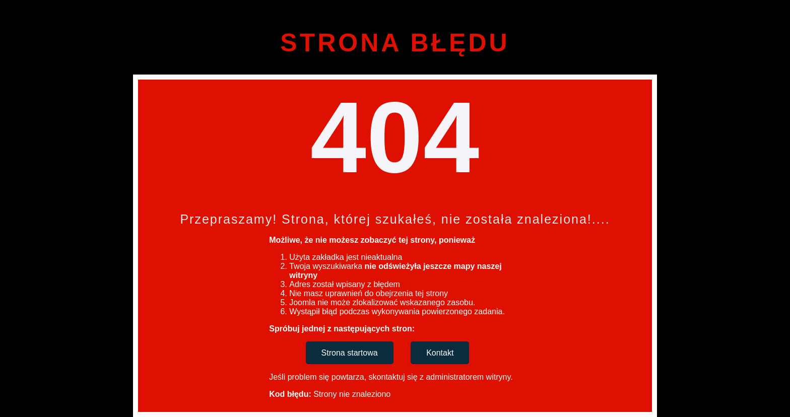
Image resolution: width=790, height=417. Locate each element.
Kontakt (439, 353)
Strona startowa (349, 353)
